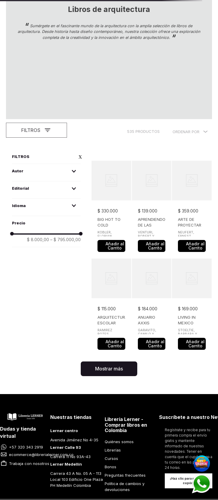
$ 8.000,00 (38, 167)
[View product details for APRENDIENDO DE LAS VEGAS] (152, 134)
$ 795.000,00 (65, 167)
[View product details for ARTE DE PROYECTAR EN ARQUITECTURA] (192, 134)
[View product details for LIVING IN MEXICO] (192, 232)
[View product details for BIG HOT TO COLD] (111, 134)
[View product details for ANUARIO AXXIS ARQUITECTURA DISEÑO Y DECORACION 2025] (152, 232)
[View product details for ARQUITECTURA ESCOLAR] (111, 232)
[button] (46, 98)
